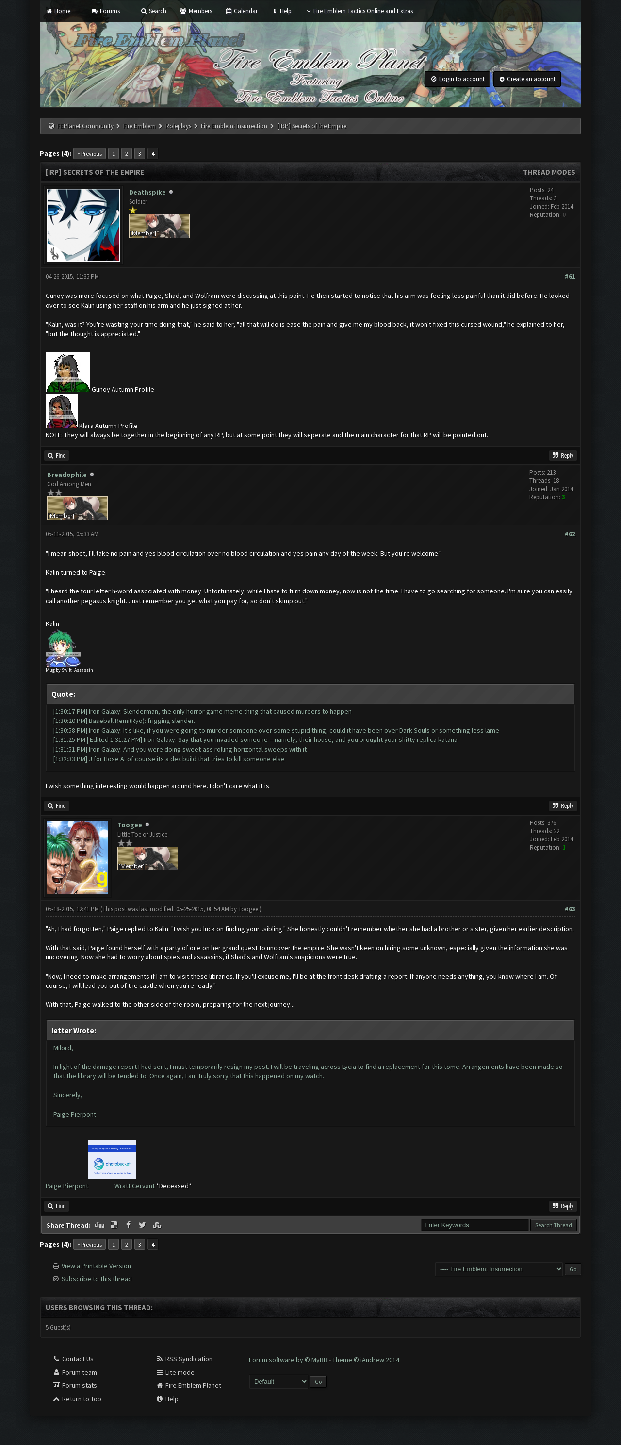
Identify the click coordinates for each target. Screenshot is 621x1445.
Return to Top (76, 1399)
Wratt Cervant (134, 1186)
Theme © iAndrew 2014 (365, 1359)
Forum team (74, 1372)
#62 (570, 534)
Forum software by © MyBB (289, 1359)
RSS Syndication (183, 1358)
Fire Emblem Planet (188, 1385)
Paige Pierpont (67, 1186)
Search (153, 11)
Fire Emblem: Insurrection (234, 126)
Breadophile (67, 474)
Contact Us (73, 1358)
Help (281, 11)
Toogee (129, 825)
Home (58, 11)
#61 (570, 276)
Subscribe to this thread (97, 1278)
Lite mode (175, 1372)
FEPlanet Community (85, 126)
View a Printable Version (96, 1266)
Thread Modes (549, 172)
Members (196, 11)
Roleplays (178, 126)
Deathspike (147, 192)
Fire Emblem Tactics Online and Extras (359, 11)
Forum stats (74, 1385)
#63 (570, 909)
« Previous (89, 153)
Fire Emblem (139, 126)
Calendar (241, 11)
